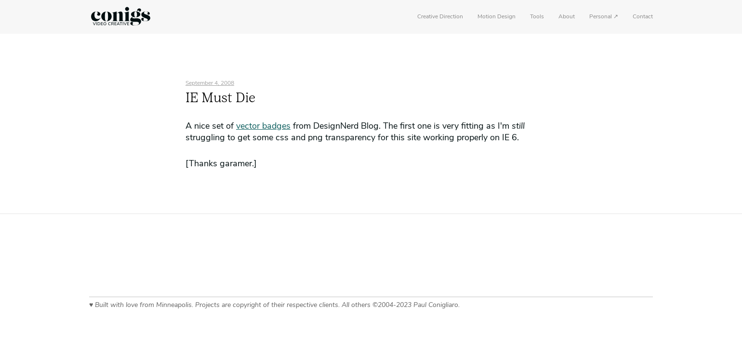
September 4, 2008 (210, 83)
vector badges (263, 126)
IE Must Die (220, 99)
